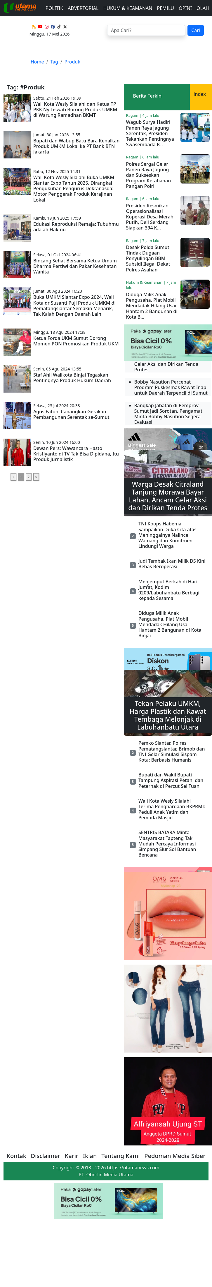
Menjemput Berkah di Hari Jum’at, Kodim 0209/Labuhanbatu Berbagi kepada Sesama (168, 590)
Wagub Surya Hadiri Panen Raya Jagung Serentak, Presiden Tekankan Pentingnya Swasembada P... (150, 133)
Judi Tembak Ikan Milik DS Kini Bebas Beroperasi (172, 564)
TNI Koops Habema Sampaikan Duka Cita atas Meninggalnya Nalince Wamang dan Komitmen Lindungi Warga (167, 534)
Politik (54, 8)
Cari (195, 30)
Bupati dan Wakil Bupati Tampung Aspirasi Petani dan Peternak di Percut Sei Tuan (170, 780)
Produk (72, 62)
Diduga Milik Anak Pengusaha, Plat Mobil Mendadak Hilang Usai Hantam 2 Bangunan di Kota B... (152, 305)
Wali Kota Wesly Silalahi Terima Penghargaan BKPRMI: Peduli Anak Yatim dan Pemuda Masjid (171, 809)
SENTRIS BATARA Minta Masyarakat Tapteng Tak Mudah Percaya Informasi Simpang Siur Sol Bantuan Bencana (167, 843)
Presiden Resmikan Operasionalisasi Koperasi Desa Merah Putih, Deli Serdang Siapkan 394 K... (149, 216)
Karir (71, 1156)
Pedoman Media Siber (174, 1156)
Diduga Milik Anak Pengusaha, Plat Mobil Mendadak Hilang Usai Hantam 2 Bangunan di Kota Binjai (169, 624)
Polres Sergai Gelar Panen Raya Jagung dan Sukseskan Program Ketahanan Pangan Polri (148, 175)
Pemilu (165, 8)
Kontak (16, 1156)
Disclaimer (45, 1156)
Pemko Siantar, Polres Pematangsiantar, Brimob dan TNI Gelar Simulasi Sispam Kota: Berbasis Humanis (171, 751)
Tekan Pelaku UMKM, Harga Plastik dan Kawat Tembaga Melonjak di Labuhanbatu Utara (167, 715)
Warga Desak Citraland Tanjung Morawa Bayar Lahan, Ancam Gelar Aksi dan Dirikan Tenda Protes (167, 496)
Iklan (90, 1156)
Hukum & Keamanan (127, 8)
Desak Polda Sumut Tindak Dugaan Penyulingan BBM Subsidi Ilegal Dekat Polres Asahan (148, 258)
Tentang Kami (120, 1156)
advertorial (83, 8)
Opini (185, 8)
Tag (54, 62)
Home (37, 62)
